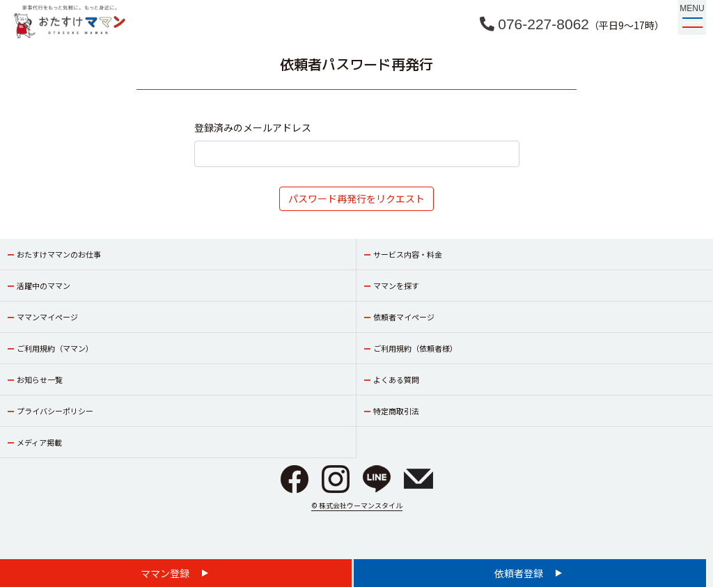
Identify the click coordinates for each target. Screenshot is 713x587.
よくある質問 (396, 379)
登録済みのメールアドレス (252, 127)
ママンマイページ (47, 316)
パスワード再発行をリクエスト (356, 198)
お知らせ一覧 (40, 379)
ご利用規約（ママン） (55, 348)
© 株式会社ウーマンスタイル (356, 505)
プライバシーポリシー (55, 410)
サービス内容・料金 (407, 254)
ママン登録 (166, 573)
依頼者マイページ (403, 316)
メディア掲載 (39, 442)
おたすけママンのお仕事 (59, 254)
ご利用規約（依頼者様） (415, 348)
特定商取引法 (396, 410)
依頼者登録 (519, 573)
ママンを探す (396, 285)
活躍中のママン (43, 285)
